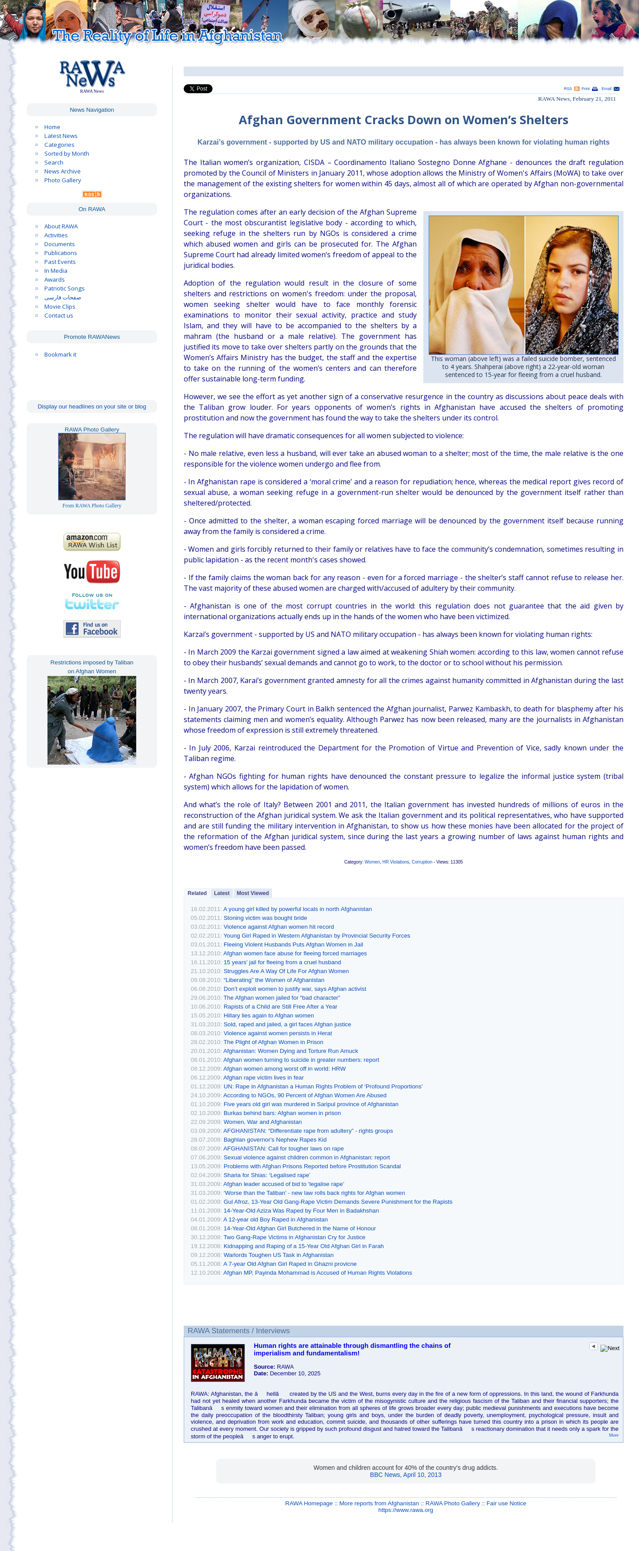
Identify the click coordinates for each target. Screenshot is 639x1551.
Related (197, 893)
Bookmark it (60, 354)
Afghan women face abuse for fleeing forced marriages (295, 953)
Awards (54, 279)
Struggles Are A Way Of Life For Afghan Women (286, 971)
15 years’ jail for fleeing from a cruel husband (282, 962)
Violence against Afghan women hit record (279, 926)
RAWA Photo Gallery (453, 1503)
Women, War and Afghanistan (263, 1122)
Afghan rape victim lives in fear (263, 1077)
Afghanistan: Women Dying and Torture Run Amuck (290, 1051)
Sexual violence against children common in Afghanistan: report (307, 1157)
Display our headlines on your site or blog (92, 406)
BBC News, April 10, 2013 (406, 1474)
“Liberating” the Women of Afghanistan (274, 980)
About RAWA (61, 226)
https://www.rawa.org (406, 1510)
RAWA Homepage (309, 1503)
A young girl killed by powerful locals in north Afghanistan (297, 909)
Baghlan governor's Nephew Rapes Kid (275, 1139)
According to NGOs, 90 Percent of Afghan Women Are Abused (305, 1095)
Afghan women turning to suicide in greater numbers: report (301, 1059)
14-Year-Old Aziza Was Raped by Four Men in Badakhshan (301, 1210)
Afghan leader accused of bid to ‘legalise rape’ (283, 1184)
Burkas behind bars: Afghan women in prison (282, 1113)
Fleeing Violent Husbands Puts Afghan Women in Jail (293, 944)
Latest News (61, 136)
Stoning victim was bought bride (265, 918)
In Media (55, 271)
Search (53, 162)
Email (606, 88)
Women (372, 862)
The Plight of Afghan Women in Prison (273, 1042)
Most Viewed (253, 893)
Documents (59, 244)
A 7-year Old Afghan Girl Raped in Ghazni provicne (290, 1263)
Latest (221, 893)
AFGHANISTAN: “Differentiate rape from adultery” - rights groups (308, 1130)
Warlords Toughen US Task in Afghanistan (279, 1255)
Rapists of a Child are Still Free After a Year (280, 1006)
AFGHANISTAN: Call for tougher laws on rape (283, 1148)
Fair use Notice (506, 1503)
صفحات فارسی (62, 297)
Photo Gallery (62, 180)
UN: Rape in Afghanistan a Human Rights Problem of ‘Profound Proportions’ (323, 1086)
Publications (60, 253)
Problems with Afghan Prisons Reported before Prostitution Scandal (312, 1166)
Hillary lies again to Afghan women (269, 1015)
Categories (59, 145)
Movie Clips (59, 306)
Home (52, 127)
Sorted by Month (66, 153)
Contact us (58, 315)
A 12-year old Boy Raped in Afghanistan (275, 1219)
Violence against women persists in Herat (278, 1033)
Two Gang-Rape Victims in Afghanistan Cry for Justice (295, 1237)
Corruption (422, 862)
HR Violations (396, 862)
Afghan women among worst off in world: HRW (284, 1068)
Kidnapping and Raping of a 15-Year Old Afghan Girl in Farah (304, 1246)
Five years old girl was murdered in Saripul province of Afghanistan (311, 1104)
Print (586, 88)
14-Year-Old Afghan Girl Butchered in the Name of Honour (300, 1228)
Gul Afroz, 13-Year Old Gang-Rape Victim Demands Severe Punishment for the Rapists (338, 1201)
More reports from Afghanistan (379, 1503)
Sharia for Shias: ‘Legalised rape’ (267, 1175)
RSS (568, 88)
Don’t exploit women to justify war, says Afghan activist (295, 989)
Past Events (60, 262)
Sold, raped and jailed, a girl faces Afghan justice (287, 1024)
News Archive (62, 171)
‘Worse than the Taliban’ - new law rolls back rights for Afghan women (314, 1193)
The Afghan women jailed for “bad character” (282, 997)
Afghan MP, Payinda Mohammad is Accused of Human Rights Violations (317, 1272)
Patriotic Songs (64, 288)
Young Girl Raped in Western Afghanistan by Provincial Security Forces (317, 935)
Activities (56, 235)
